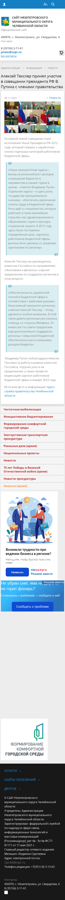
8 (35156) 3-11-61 (12, 48)
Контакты (10, 880)
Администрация (10, 67)
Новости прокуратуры (20, 479)
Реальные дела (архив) (20, 446)
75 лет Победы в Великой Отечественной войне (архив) (25, 469)
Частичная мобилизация (22, 409)
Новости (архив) (15, 486)
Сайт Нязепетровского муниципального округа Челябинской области (27, 22)
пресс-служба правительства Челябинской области (29, 391)
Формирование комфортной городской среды (25, 426)
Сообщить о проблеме (32, 606)
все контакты (9, 56)
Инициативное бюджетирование (28, 417)
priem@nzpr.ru (11, 52)
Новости (53, 67)
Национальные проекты (21, 453)
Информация (34, 67)
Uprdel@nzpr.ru (14, 862)
